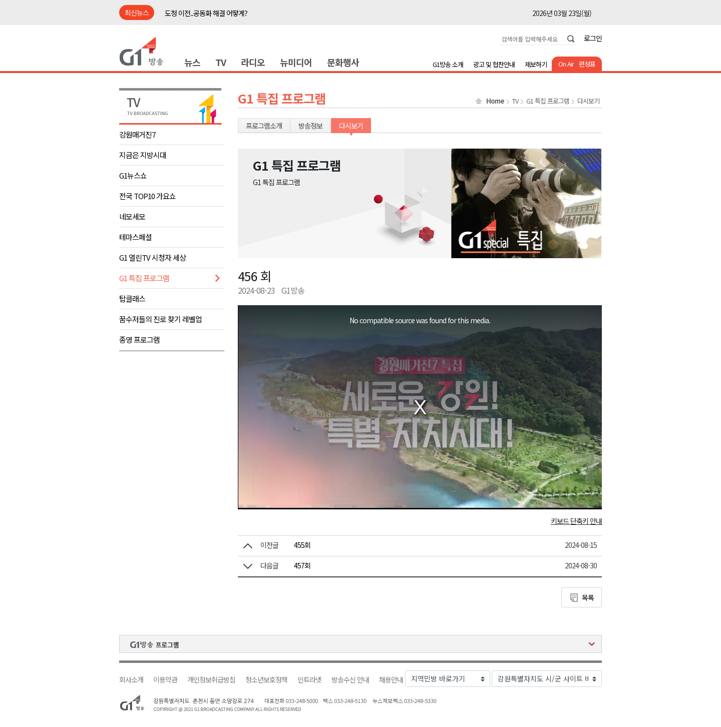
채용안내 (391, 679)
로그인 (593, 38)
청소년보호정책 (266, 679)
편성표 (587, 64)
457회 (302, 565)
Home (495, 101)
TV (220, 62)
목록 (588, 597)
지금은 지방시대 (142, 155)
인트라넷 (309, 679)
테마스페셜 (135, 237)
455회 (302, 545)
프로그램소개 (264, 126)
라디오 (253, 62)
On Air (566, 64)
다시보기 (588, 101)
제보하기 (536, 64)
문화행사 (343, 62)
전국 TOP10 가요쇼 (147, 196)
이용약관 (165, 679)
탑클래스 (132, 298)
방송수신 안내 (350, 679)
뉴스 (192, 62)
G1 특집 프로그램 (144, 278)
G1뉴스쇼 (133, 175)
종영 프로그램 (139, 339)
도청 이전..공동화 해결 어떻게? (206, 13)
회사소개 (131, 679)
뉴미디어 (296, 62)
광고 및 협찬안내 (494, 64)
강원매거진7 (137, 134)
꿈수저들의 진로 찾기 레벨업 (160, 319)
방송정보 (310, 126)
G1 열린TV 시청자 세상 (152, 257)
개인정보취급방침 (211, 679)
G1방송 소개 (448, 64)
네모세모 (132, 216)
